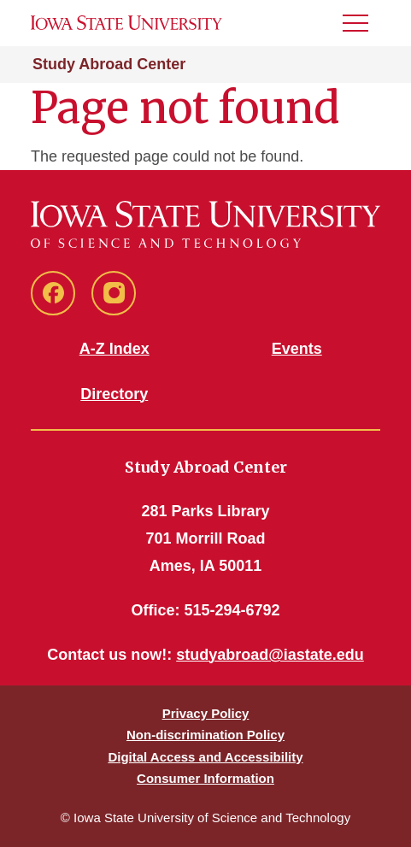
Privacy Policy (206, 713)
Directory (114, 394)
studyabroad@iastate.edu (270, 654)
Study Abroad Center (108, 64)
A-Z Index (114, 348)
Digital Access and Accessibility (205, 757)
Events (297, 348)
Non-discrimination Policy (205, 734)
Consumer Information (205, 778)
